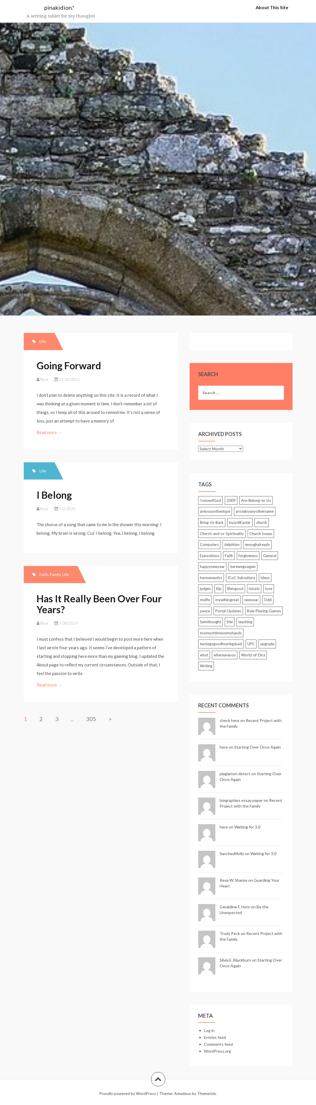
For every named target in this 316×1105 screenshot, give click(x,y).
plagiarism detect (235, 773)
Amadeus (182, 1093)
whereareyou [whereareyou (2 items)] (225, 655)
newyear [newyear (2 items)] (251, 599)
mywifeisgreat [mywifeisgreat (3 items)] (227, 599)
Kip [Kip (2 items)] (219, 588)
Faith (43, 574)
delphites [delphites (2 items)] (232, 544)
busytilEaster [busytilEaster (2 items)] (240, 522)
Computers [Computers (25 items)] (209, 544)
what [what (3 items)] (204, 655)
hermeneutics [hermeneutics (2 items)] (211, 577)
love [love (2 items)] (268, 588)
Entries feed (215, 1037)
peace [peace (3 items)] (205, 611)
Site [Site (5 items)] (229, 621)
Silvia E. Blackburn (235, 960)
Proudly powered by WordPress (127, 1093)
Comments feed (218, 1044)
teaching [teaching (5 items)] (245, 621)
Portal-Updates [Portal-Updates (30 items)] (228, 611)
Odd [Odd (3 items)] (268, 599)
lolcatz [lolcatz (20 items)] (254, 588)
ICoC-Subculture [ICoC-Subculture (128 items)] (241, 577)
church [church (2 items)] (261, 522)
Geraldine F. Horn (235, 906)
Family (55, 574)
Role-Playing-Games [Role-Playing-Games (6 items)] (264, 611)
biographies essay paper (241, 800)
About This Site (272, 7)
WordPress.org (217, 1051)
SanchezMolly (232, 853)
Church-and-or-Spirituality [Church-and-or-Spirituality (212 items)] (222, 533)
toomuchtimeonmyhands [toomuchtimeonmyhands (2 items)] (221, 633)
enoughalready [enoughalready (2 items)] (257, 544)
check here (229, 720)
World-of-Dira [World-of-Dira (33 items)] (253, 655)
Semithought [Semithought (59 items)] (210, 621)
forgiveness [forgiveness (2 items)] (248, 555)
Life (42, 341)
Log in (209, 1030)
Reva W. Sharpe (233, 880)
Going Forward (69, 365)
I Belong (54, 495)
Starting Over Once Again (257, 747)
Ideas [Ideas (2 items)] (265, 577)
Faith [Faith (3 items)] (229, 555)
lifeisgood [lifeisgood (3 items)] (235, 588)
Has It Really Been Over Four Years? (99, 604)
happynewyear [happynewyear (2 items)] (212, 566)
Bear (44, 379)
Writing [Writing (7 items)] (206, 666)
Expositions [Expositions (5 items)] (209, 555)
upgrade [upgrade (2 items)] (267, 644)
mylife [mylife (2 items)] (205, 599)
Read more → (50, 432)
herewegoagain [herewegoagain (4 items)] (243, 566)
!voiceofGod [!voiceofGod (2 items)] (210, 500)
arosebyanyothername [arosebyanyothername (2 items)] (255, 511)
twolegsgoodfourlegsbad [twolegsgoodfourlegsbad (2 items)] (221, 644)
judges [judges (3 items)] (205, 588)
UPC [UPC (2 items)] (251, 644)
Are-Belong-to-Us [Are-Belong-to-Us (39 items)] (256, 500)
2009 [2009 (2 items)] (231, 500)
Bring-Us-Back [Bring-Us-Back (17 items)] (212, 522)
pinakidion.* (59, 7)
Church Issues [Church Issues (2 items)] (260, 533)
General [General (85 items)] (269, 555)
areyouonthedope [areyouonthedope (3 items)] (215, 511)
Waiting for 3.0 (247, 826)
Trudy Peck (230, 933)
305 (91, 718)
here (224, 747)
